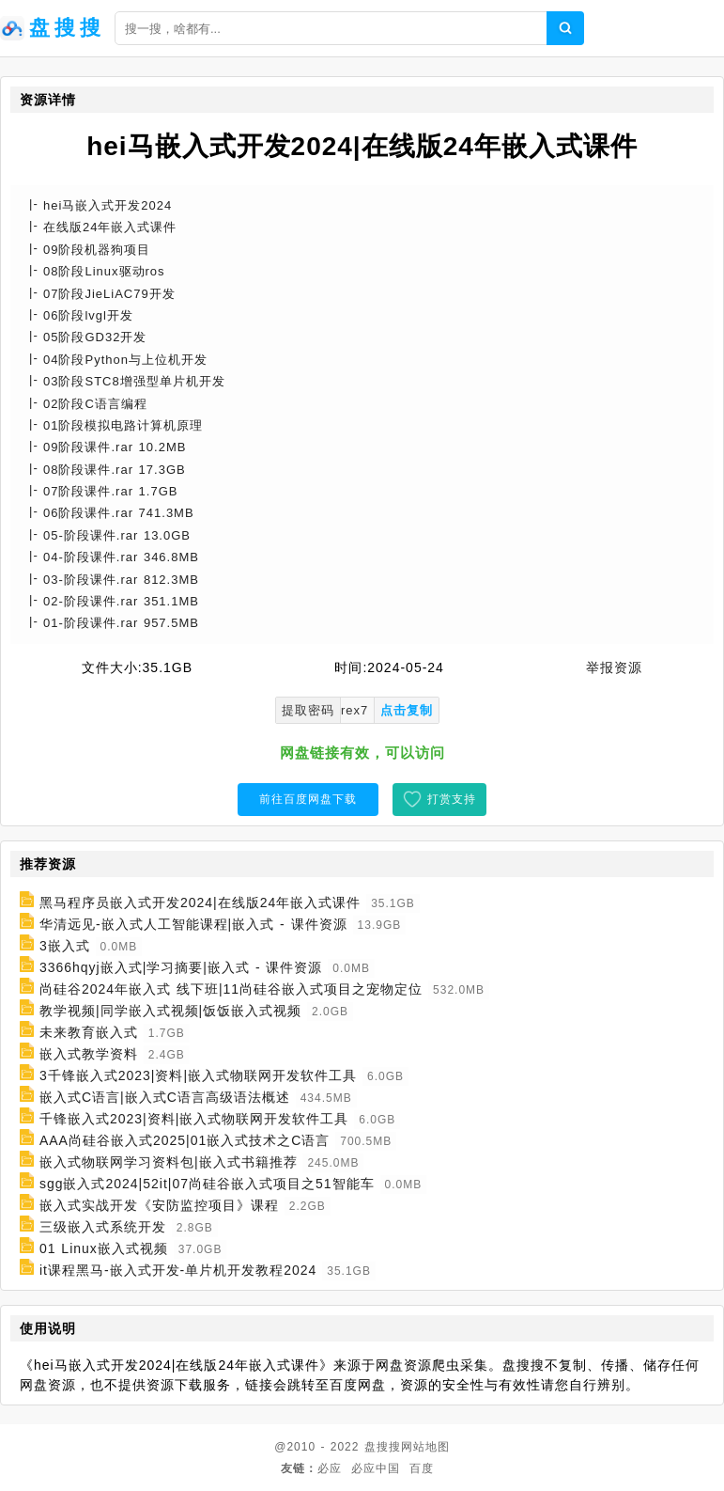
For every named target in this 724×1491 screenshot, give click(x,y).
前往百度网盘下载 (308, 799)
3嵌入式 (64, 945)
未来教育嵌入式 (88, 1032)
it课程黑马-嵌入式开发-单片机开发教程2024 (177, 1270)
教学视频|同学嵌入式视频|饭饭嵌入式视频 (170, 1010)
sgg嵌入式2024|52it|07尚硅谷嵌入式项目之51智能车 (207, 1183)
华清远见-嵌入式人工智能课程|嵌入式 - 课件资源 (193, 924)
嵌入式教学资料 (88, 1053)
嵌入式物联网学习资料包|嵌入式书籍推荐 (168, 1161)
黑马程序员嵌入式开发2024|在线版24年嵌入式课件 (200, 902)
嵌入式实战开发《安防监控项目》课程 (159, 1205)
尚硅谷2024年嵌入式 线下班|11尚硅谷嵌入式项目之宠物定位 (231, 989)
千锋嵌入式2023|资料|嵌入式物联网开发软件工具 (193, 1118)
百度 (421, 1468)
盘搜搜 (382, 1446)
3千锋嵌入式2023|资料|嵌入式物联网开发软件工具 (198, 1075)
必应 (329, 1468)
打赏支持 (451, 799)
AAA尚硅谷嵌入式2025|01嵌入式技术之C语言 (184, 1140)
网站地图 (425, 1446)
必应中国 (375, 1468)
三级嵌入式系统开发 (102, 1226)
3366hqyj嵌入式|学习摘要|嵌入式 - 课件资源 (181, 967)
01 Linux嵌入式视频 (103, 1248)
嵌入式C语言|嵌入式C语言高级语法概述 (164, 1097)
